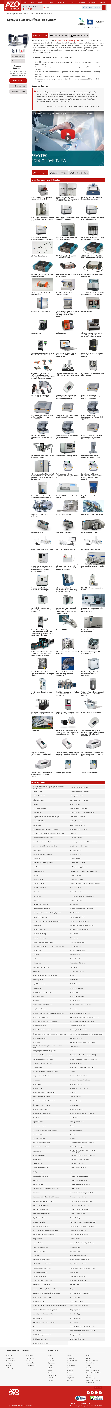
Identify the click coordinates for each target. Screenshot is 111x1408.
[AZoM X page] (28, 9)
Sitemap (88, 1375)
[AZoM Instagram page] (31, 9)
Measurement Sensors (21, 14)
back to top (97, 1387)
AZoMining (9, 1368)
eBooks (50, 1368)
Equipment (51, 1363)
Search (88, 1358)
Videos (50, 1370)
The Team (70, 1380)
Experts (69, 1375)
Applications (71, 1365)
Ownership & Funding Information (93, 1381)
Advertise (89, 1368)
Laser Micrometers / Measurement (41, 14)
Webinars (70, 1355)
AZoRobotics (10, 1358)
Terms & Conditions (92, 1370)
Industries (70, 1368)
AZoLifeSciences (31, 1365)
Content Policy (90, 1378)
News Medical (30, 1363)
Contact (88, 1365)
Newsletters (90, 1363)
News (50, 1355)
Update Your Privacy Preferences (20, 1405)
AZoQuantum (30, 1358)
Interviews (70, 1358)
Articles (50, 1358)
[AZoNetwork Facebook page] (26, 9)
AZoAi (28, 1360)
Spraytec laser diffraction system (67, 41)
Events (50, 1373)
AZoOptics (9, 1363)
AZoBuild (9, 1365)
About (88, 1355)
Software (51, 1380)
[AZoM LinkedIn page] (23, 9)
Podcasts (70, 1373)
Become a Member (92, 1360)
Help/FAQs (70, 1378)
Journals (50, 1378)
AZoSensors (29, 1355)
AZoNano (9, 1355)
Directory (51, 2)
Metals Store (52, 1375)
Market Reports (72, 1360)
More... (102, 2)
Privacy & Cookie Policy (93, 1373)
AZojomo (70, 1370)
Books (50, 1365)
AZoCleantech (10, 1360)
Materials (70, 1363)
